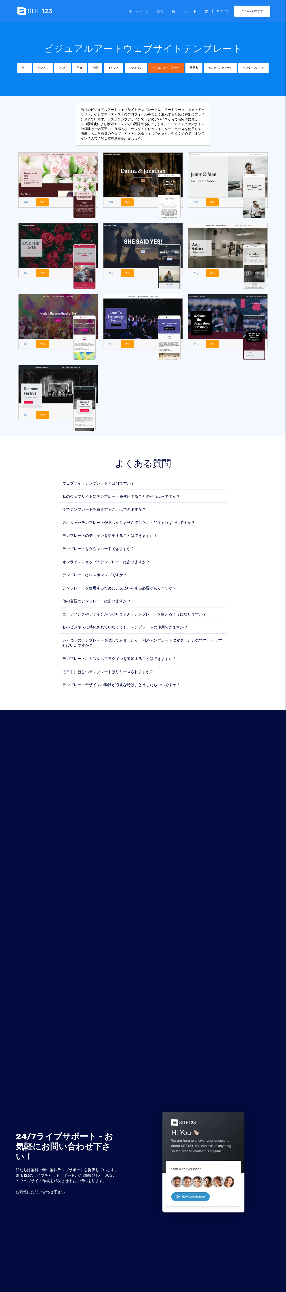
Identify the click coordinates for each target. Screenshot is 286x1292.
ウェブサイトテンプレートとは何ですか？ (98, 484)
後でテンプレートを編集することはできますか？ (104, 510)
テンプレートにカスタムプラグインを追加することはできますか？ (119, 659)
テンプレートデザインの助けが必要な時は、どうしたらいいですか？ (121, 685)
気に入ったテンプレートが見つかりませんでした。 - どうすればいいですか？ (128, 523)
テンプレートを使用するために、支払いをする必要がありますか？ (119, 588)
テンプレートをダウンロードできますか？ (98, 549)
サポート (190, 11)
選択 (43, 202)
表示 (26, 202)
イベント (113, 67)
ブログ (63, 67)
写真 (79, 67)
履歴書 (194, 67)
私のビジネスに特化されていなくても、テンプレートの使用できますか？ (125, 628)
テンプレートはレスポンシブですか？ (94, 575)
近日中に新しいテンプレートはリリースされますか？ (108, 672)
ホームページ (139, 11)
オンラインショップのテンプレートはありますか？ (106, 562)
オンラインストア (253, 67)
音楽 (95, 67)
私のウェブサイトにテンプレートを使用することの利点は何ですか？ (121, 497)
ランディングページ (220, 67)
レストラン (136, 67)
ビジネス (43, 67)
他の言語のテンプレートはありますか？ (96, 601)
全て (24, 67)
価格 (160, 11)
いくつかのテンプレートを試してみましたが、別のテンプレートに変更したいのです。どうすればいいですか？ (142, 643)
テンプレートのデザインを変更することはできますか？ (109, 536)
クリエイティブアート (166, 67)
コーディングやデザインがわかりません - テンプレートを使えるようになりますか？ (134, 615)
